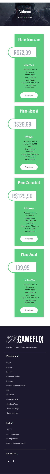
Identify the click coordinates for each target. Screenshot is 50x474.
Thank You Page (12, 409)
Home (20, 17)
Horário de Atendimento (15, 386)
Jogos (9, 430)
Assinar (29, 95)
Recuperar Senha (13, 376)
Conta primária (12, 439)
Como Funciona (12, 434)
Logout (9, 372)
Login (8, 363)
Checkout (10, 395)
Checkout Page (12, 399)
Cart (7, 390)
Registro (9, 367)
